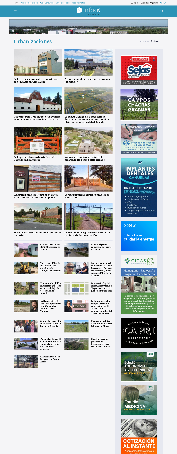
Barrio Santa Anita (46, 3)
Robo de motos (78, 3)
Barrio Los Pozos (63, 3)
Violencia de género (29, 3)
